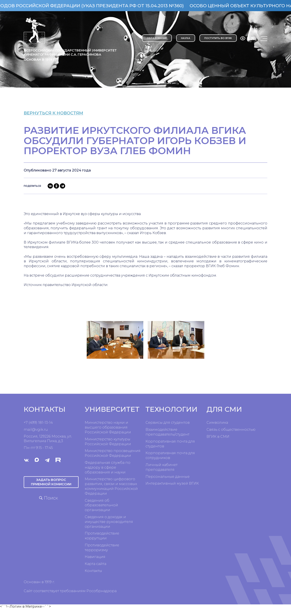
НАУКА (185, 38)
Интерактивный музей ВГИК (172, 483)
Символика (217, 422)
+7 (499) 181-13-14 (38, 422)
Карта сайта (95, 564)
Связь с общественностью (231, 429)
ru (46, 429)
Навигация (95, 557)
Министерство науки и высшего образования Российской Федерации (108, 427)
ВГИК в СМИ (218, 436)
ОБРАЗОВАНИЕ (157, 38)
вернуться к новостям (58, 113)
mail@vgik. (34, 429)
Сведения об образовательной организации (101, 505)
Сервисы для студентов (168, 422)
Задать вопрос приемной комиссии (51, 482)
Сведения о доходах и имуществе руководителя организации (109, 522)
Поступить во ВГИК (218, 38)
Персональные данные (168, 477)
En (251, 38)
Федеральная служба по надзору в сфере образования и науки (107, 467)
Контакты (93, 571)
